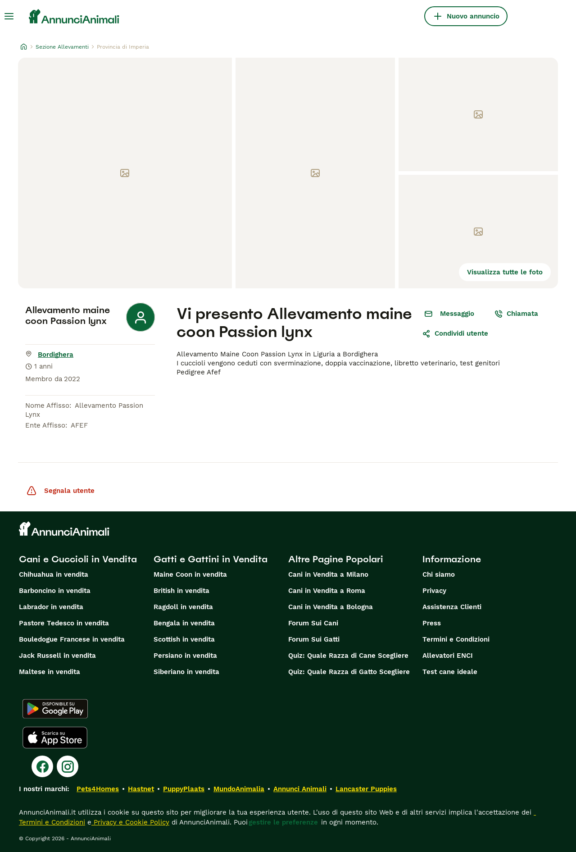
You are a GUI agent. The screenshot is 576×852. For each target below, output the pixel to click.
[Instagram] (67, 766)
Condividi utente (455, 333)
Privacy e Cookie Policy (130, 822)
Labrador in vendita (51, 607)
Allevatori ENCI (447, 656)
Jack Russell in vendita (57, 656)
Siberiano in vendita (186, 672)
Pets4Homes (98, 789)
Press (431, 623)
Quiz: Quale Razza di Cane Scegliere (348, 656)
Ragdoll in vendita (183, 607)
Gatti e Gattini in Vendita (211, 559)
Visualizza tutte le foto (505, 272)
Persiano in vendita (185, 656)
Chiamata (516, 313)
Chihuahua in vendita (53, 574)
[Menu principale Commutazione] (9, 16)
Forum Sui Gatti (314, 639)
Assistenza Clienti (451, 607)
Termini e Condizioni (456, 639)
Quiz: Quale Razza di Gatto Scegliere (349, 672)
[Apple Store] (55, 737)
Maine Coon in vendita (190, 574)
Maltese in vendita (49, 672)
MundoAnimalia (238, 789)
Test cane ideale (449, 672)
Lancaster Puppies (366, 789)
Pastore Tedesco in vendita (64, 623)
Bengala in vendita (184, 623)
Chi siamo (438, 574)
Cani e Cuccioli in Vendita (78, 559)
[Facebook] (42, 766)
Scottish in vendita (184, 639)
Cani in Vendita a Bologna (330, 607)
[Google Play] (55, 709)
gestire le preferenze (283, 822)
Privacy (434, 591)
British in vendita (181, 591)
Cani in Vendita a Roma (326, 591)
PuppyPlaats (183, 789)
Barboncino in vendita (55, 591)
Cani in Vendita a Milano (328, 574)
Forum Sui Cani (313, 623)
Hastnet (141, 789)
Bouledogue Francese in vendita (72, 639)
